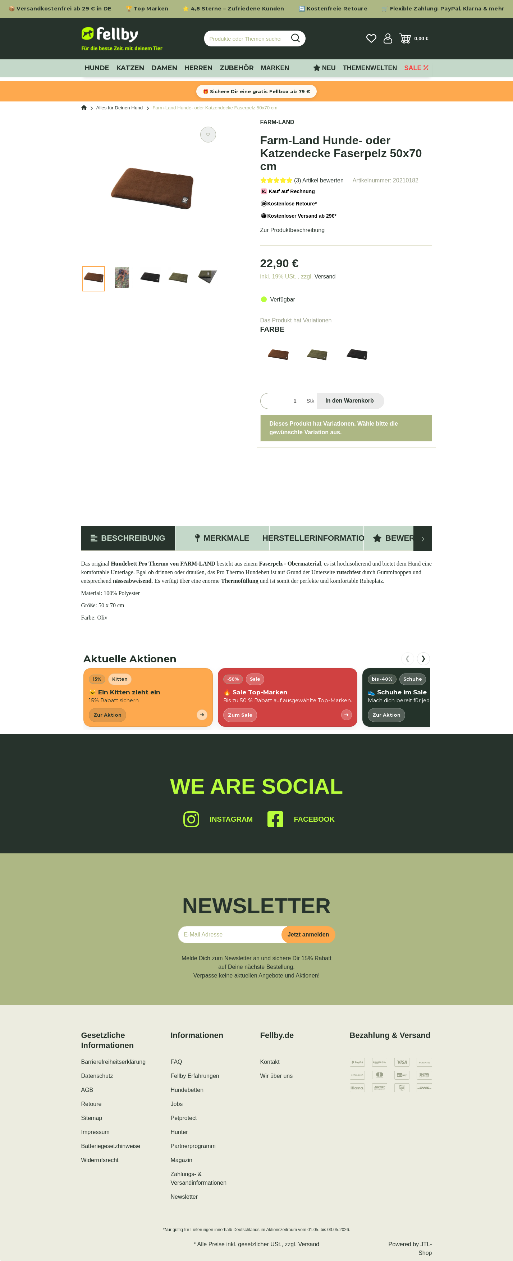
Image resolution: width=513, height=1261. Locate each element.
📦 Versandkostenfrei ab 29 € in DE (60, 8)
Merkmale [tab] (222, 538)
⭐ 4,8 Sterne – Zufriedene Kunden (233, 8)
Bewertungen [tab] (410, 538)
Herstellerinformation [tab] (316, 538)
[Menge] (282, 401)
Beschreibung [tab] (128, 538)
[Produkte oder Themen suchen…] (245, 39)
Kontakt (270, 1062)
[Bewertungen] (302, 180)
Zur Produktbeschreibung (292, 230)
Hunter (179, 1132)
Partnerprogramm (193, 1146)
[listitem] (148, 697)
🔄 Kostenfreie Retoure (333, 8)
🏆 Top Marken (147, 8)
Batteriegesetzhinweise (111, 1146)
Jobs (177, 1104)
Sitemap (91, 1118)
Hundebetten (187, 1090)
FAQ (176, 1062)
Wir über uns (276, 1076)
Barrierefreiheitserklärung (113, 1062)
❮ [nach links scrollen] (407, 658)
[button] (388, 38)
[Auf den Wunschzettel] (208, 134)
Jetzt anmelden (308, 934)
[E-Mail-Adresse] (232, 934)
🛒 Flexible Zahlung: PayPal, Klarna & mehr (443, 8)
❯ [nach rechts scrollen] (423, 658)
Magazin (181, 1160)
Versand (325, 276)
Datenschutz (97, 1076)
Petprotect (184, 1118)
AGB (87, 1090)
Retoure (91, 1104)
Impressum (95, 1132)
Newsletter (184, 1197)
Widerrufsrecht (100, 1160)
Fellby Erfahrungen (195, 1076)
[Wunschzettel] (371, 38)
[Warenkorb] (414, 38)
